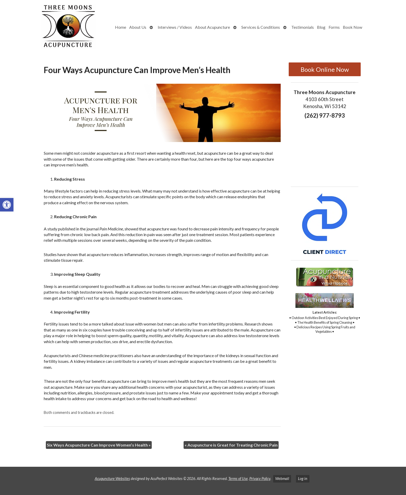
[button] (6, 204)
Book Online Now (325, 69)
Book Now (352, 27)
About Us (137, 27)
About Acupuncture (212, 27)
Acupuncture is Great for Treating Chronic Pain (231, 444)
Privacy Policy (259, 478)
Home (120, 27)
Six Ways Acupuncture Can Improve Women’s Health (99, 444)
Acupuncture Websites (112, 478)
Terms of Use (238, 478)
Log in (302, 478)
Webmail (282, 478)
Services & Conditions (260, 27)
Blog (321, 27)
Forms (334, 27)
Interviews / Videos (175, 27)
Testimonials (302, 27)
